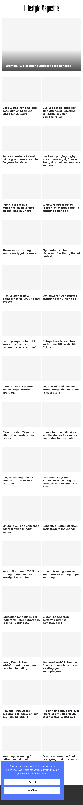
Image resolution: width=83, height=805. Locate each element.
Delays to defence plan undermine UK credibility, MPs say (59, 344)
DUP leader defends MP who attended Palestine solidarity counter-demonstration (59, 112)
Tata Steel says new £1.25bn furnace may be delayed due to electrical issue (60, 482)
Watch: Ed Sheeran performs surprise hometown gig (55, 619)
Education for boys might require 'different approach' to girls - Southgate (21, 619)
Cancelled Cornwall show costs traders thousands (60, 527)
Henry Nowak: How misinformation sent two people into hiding (19, 665)
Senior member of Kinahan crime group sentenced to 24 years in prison (20, 159)
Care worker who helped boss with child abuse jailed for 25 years (19, 110)
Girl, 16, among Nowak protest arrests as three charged (18, 480)
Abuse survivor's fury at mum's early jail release (19, 252)
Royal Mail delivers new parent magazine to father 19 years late (60, 389)
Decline (32, 790)
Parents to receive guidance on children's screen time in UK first (18, 207)
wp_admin (11, 118)
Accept (32, 782)
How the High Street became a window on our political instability (20, 713)
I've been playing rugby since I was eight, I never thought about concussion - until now (61, 161)
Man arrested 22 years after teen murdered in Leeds (18, 435)
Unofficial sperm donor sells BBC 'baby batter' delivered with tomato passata (41, 64)
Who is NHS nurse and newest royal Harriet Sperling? (17, 389)
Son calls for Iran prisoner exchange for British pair (60, 297)
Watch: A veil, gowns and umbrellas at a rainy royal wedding (60, 574)
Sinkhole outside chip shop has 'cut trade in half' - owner (20, 529)
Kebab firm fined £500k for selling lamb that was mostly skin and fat (20, 574)
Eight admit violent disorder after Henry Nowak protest (61, 253)
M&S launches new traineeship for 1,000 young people (21, 298)
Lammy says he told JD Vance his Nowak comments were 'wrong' (19, 344)
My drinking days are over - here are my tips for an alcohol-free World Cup (60, 713)
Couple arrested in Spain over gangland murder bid (60, 758)
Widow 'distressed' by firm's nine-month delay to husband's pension (60, 207)
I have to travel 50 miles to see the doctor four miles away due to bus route (60, 435)
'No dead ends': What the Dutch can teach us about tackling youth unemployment (60, 667)
